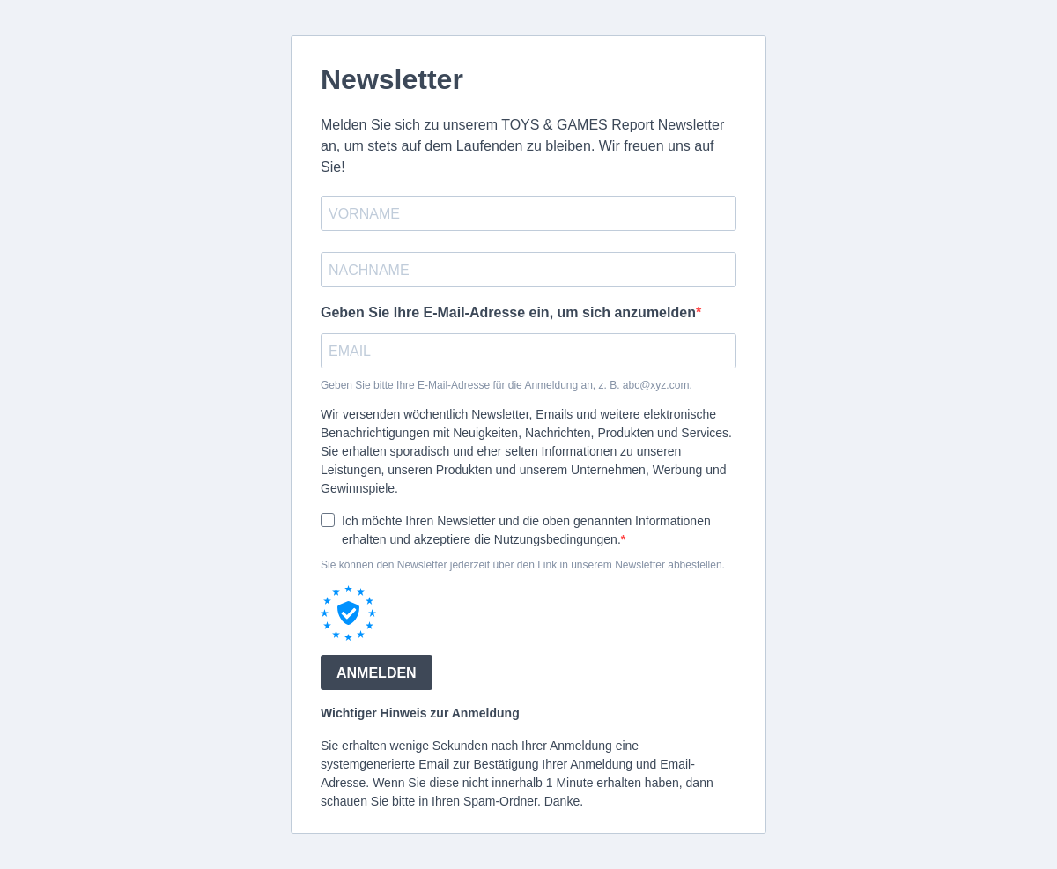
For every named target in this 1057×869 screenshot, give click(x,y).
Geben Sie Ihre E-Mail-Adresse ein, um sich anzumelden (508, 312)
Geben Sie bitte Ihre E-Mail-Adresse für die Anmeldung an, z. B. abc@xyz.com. (506, 385)
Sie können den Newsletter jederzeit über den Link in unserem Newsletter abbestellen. (523, 565)
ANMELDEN (376, 672)
